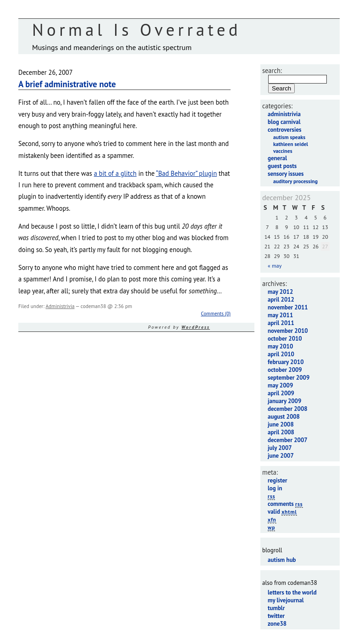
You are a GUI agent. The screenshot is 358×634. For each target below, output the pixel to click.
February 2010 (285, 362)
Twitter (276, 616)
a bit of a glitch (115, 173)
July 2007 (280, 448)
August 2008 (284, 417)
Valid (282, 512)
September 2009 (288, 378)
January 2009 (284, 401)
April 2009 (281, 393)
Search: (272, 70)
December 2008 (288, 409)
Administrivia (59, 306)
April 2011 (281, 323)
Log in (275, 488)
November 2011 (288, 307)
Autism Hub (282, 560)
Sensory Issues (286, 174)
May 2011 (280, 315)
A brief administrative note (67, 84)
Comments (285, 504)
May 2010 (280, 346)
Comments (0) (216, 313)
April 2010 (281, 354)
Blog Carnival (284, 122)
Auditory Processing (295, 181)
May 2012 (280, 292)
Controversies (284, 130)
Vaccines (282, 150)
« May (274, 265)
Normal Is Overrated (136, 29)
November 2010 (288, 331)
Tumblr (276, 608)
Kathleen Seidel (290, 143)
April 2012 (281, 299)
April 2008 (281, 432)
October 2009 (285, 370)
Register (277, 480)
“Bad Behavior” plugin (186, 173)
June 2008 (281, 424)
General (277, 158)
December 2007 (288, 440)
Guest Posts (282, 166)
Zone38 (277, 624)
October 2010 (285, 338)
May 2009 (280, 385)
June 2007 (281, 456)
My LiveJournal (286, 600)
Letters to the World (292, 592)
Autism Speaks (289, 137)
